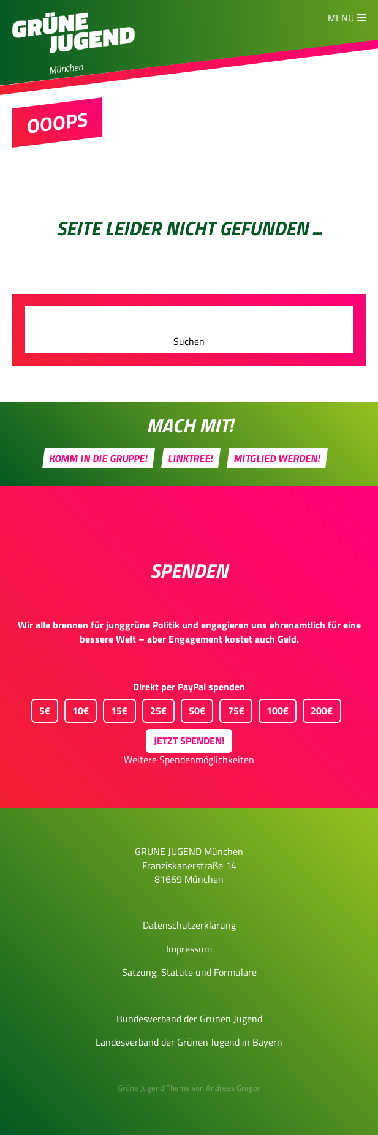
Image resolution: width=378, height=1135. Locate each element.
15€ (115, 708)
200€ (318, 708)
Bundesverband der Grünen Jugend (189, 1018)
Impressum (189, 948)
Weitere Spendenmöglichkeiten (189, 759)
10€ (76, 708)
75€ (231, 708)
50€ (193, 708)
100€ (274, 708)
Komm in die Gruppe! (98, 458)
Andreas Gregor (233, 1088)
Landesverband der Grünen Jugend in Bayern (189, 1042)
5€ (40, 708)
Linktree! (190, 458)
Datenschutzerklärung (189, 925)
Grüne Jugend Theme (154, 1088)
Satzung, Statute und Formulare (189, 972)
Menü (341, 17)
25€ (154, 708)
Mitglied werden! (277, 458)
